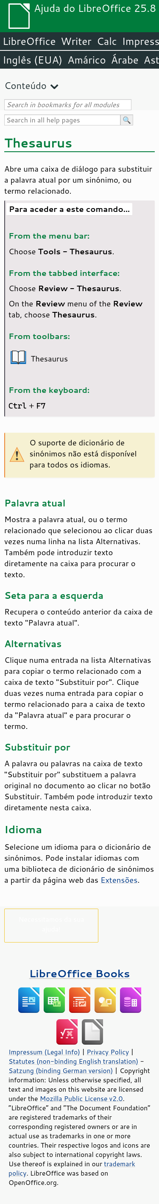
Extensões (118, 879)
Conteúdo (25, 85)
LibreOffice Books (79, 973)
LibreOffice (29, 41)
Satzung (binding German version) (60, 1070)
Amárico (86, 60)
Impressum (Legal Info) (44, 1052)
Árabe (125, 60)
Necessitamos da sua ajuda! (51, 924)
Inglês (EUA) (32, 60)
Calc (107, 41)
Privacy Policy (107, 1052)
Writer (76, 41)
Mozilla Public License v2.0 (81, 1098)
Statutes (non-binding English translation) (73, 1061)
